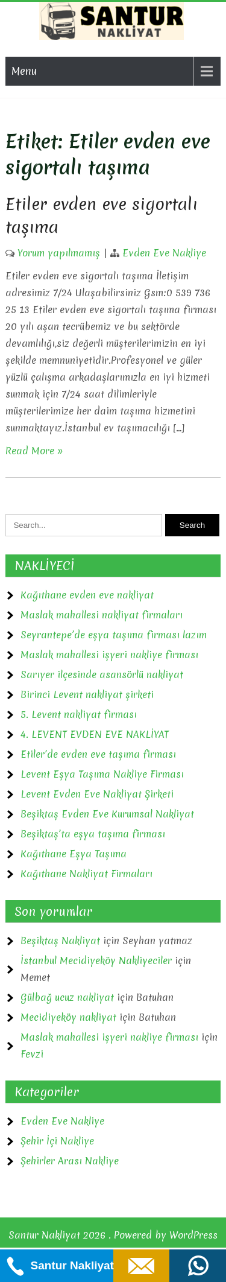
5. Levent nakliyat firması (78, 714)
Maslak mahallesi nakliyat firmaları (101, 614)
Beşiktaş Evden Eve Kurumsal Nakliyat (107, 813)
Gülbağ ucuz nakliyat (67, 997)
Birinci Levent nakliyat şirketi (87, 694)
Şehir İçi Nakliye (57, 1140)
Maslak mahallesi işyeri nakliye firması (109, 654)
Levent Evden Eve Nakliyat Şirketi (97, 794)
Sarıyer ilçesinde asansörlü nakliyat (101, 674)
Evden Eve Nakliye (164, 252)
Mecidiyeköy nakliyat (68, 1017)
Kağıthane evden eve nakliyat (87, 594)
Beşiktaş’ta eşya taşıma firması (92, 833)
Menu (24, 71)
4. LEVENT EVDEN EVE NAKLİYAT (94, 734)
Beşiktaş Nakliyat (60, 940)
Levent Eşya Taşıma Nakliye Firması (102, 774)
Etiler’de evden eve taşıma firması (98, 754)
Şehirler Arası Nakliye (69, 1160)
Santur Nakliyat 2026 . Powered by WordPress (113, 1235)
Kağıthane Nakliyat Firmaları (86, 873)
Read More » (34, 450)
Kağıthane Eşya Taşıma (73, 853)
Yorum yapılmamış (58, 252)
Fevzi (31, 1054)
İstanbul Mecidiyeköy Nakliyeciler (96, 960)
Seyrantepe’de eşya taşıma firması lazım (113, 634)
